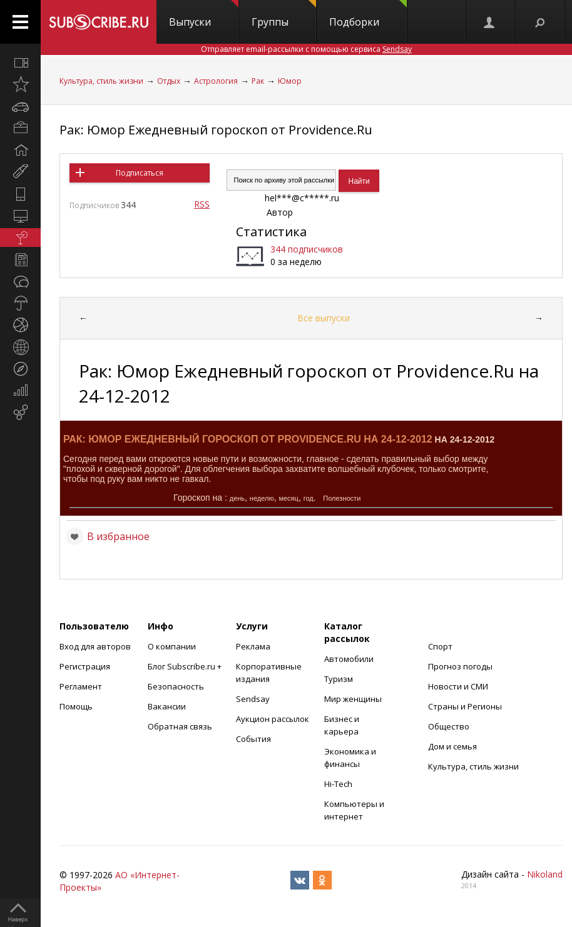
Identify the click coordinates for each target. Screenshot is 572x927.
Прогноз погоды (460, 666)
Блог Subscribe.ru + (185, 666)
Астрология (216, 81)
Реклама (253, 646)
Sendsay (253, 698)
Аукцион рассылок (272, 718)
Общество (448, 726)
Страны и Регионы (465, 706)
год (309, 498)
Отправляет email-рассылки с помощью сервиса (306, 49)
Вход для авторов (95, 646)
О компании (172, 646)
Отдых (168, 81)
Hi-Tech (338, 783)
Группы (284, 14)
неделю (262, 498)
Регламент (80, 686)
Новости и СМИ (458, 686)
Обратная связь (180, 726)
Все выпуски (323, 318)
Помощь (76, 706)
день (237, 498)
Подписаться (139, 173)
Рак (258, 81)
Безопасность (176, 686)
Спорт (440, 646)
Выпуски (203, 14)
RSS (202, 204)
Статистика (271, 231)
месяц (288, 498)
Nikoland (545, 874)
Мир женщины (353, 698)
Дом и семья (452, 746)
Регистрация (84, 666)
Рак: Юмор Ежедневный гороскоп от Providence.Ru (215, 129)
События (253, 738)
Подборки (368, 14)
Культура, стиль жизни (101, 81)
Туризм (338, 678)
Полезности (341, 498)
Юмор (290, 81)
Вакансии (167, 706)
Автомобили (349, 658)
